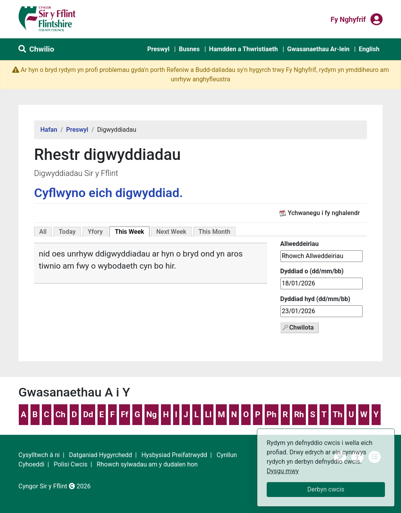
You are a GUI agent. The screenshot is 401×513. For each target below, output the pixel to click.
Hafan (48, 129)
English (369, 49)
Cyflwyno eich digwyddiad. (108, 192)
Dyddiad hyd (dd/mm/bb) (315, 299)
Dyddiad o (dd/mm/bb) (312, 271)
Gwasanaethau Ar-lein (318, 49)
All (43, 231)
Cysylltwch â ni (39, 455)
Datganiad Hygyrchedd (100, 455)
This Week (129, 231)
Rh (299, 414)
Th (337, 414)
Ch (61, 414)
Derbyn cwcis (326, 489)
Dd (88, 414)
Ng (151, 414)
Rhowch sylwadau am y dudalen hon (147, 464)
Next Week (171, 231)
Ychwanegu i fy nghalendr (324, 213)
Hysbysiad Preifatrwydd (174, 455)
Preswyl (158, 49)
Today (67, 231)
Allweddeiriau (299, 244)
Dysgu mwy (283, 471)
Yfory (95, 231)
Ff (124, 414)
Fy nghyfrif (348, 18)
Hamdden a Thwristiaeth (243, 49)
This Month (214, 231)
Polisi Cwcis (70, 464)
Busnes (189, 49)
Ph (271, 414)
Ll (208, 414)
